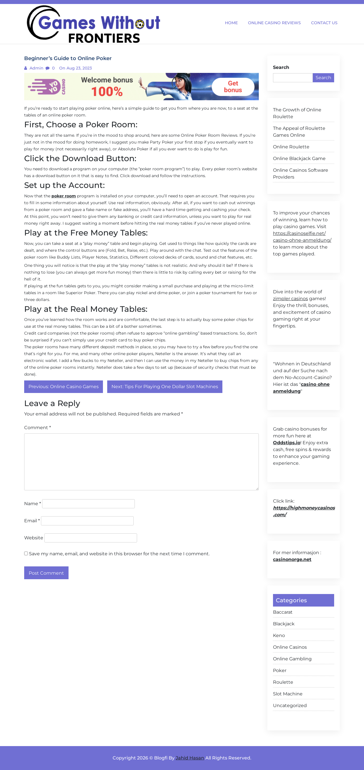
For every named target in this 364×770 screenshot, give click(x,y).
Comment (37, 427)
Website (33, 537)
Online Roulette (291, 147)
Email (32, 520)
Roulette (283, 682)
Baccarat (283, 612)
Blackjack (284, 623)
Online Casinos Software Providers (300, 173)
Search (281, 67)
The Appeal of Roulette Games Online (299, 132)
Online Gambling (292, 659)
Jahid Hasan (190, 758)
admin (36, 68)
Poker (279, 670)
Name (32, 503)
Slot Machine (288, 694)
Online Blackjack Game (299, 158)
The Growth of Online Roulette (297, 113)
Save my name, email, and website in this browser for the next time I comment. (119, 553)
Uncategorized (290, 705)
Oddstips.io (286, 442)
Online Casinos (290, 647)
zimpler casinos (290, 298)
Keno (279, 635)
